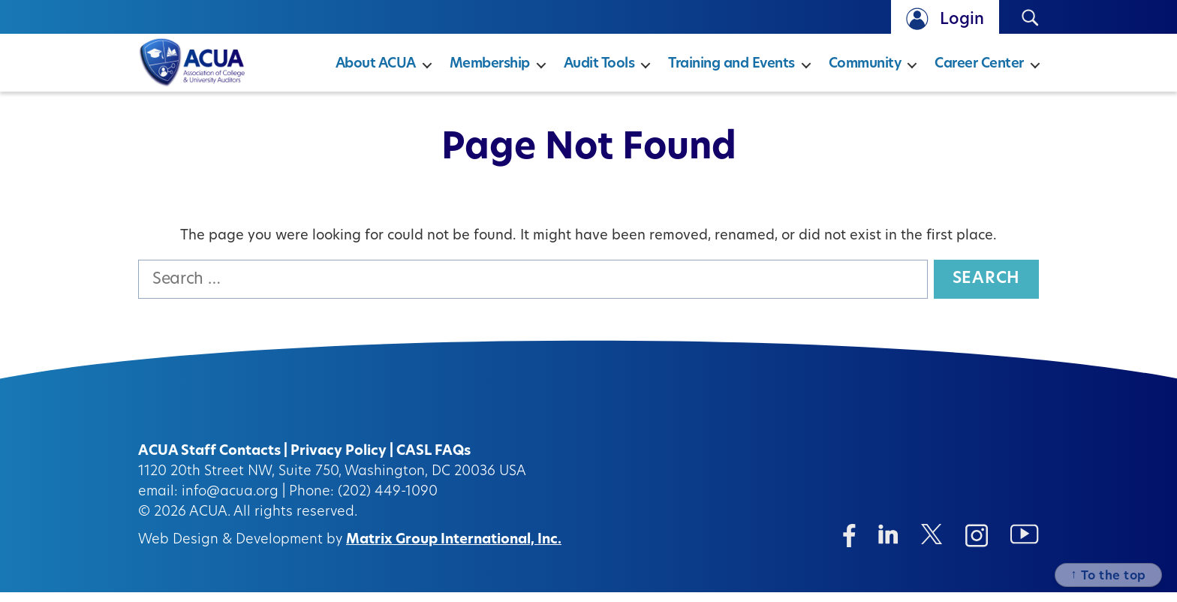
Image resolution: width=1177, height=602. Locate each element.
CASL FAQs (433, 461)
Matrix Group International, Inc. (453, 550)
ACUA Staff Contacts (209, 461)
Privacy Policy (338, 461)
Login (962, 20)
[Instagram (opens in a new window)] (976, 545)
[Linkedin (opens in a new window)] (888, 544)
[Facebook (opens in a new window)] (849, 545)
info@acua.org (230, 502)
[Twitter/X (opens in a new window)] (932, 544)
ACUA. (209, 522)
